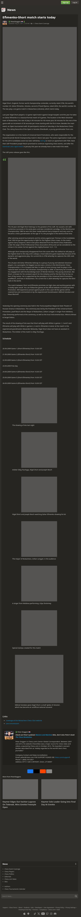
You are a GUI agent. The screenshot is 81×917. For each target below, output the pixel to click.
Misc (6, 882)
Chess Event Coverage (42, 23)
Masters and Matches (44, 735)
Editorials (8, 877)
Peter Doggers (23, 732)
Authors (7, 886)
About (20, 907)
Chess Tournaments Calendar (15, 889)
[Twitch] (47, 913)
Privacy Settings (71, 907)
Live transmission (12, 723)
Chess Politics (9, 874)
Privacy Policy (60, 907)
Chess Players (9, 872)
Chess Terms (13, 907)
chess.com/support (62, 757)
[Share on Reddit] (43, 771)
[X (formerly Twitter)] (38, 913)
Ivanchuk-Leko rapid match (13, 146)
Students (26, 907)
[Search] (39, 896)
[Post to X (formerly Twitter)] (36, 771)
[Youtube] (43, 913)
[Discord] (55, 913)
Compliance (43, 910)
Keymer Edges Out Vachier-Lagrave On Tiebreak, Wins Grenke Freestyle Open (19, 804)
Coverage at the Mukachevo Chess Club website (24, 720)
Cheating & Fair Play (25, 910)
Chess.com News (10, 879)
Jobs (32, 907)
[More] (49, 771)
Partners (35, 910)
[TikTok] (35, 913)
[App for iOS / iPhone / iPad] (24, 913)
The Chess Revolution (23, 737)
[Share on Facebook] (30, 771)
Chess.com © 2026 (54, 910)
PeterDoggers (16, 21)
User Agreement (49, 907)
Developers (38, 907)
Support (5, 907)
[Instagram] (51, 913)
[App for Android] (28, 913)
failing (42, 141)
